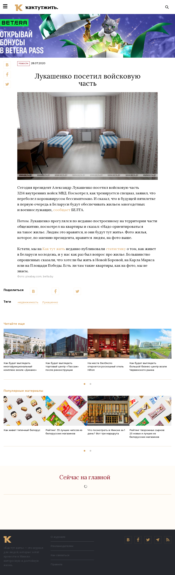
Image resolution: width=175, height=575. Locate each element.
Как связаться (60, 555)
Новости (27, 65)
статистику (116, 251)
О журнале (58, 537)
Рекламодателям (62, 546)
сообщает (61, 212)
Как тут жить (53, 251)
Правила (56, 564)
